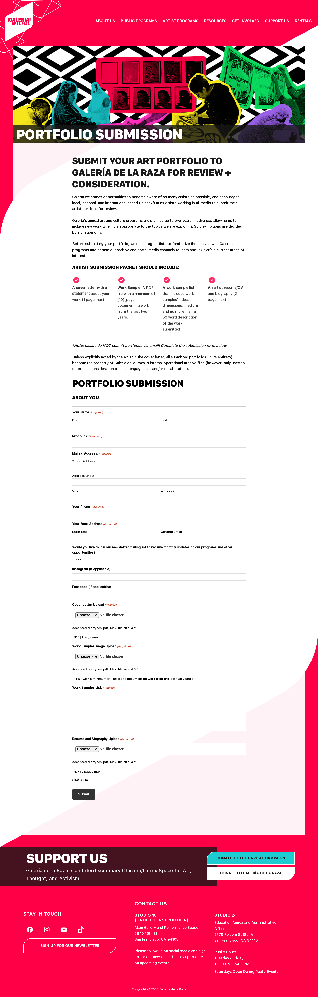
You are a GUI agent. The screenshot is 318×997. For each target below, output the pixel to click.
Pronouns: (87, 436)
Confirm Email (171, 532)
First (75, 420)
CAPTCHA (80, 780)
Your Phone (88, 507)
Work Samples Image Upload (101, 646)
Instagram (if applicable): (91, 569)
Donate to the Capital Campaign (250, 857)
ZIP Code (167, 490)
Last (164, 420)
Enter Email (80, 532)
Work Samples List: (94, 688)
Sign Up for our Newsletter (69, 945)
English (301, 7)
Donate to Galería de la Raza (251, 872)
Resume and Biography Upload (103, 739)
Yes (78, 560)
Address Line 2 (83, 476)
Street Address (83, 461)
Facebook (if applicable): (91, 587)
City (75, 490)
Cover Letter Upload (95, 605)
